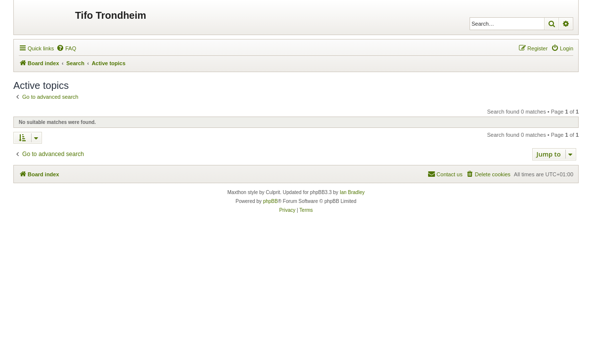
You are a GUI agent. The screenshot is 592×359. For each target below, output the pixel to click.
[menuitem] (66, 48)
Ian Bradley (352, 192)
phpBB (270, 201)
